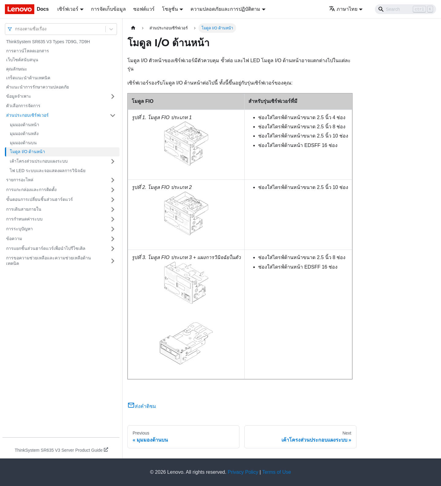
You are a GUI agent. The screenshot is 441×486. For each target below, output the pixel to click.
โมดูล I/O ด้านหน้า (27, 151)
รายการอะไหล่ (19, 179)
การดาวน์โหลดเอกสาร (27, 50)
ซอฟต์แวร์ (144, 9)
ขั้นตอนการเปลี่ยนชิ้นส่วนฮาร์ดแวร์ (39, 199)
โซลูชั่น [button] (170, 9)
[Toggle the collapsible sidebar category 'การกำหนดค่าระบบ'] (112, 219)
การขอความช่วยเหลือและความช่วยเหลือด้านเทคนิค (48, 260)
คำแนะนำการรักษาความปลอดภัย (37, 87)
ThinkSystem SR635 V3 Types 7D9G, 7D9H (48, 41)
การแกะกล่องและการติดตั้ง (31, 189)
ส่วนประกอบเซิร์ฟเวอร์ (27, 115)
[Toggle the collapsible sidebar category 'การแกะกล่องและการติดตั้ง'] (112, 190)
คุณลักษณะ (16, 68)
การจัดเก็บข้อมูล (108, 9)
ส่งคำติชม (141, 406)
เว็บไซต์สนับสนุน (22, 59)
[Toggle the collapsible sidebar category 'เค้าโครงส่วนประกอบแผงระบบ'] (112, 161)
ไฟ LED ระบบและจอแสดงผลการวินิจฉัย (47, 170)
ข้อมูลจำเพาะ (18, 96)
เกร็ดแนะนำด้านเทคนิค (28, 77)
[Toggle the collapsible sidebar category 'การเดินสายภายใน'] (112, 209)
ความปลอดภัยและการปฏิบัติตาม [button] (225, 9)
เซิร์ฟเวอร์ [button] (67, 9)
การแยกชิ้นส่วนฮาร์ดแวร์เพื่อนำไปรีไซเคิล (45, 248)
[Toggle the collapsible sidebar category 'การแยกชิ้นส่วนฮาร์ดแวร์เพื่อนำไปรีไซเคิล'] (112, 249)
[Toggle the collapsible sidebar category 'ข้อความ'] (112, 239)
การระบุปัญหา (19, 228)
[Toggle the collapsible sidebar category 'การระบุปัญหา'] (112, 229)
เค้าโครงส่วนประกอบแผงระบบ (39, 161)
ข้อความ (14, 238)
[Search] (405, 9)
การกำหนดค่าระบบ (24, 219)
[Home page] (133, 28)
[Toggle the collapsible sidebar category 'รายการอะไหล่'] (112, 180)
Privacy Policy (243, 472)
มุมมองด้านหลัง (24, 133)
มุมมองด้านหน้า (24, 124)
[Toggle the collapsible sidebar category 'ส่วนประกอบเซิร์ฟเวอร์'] (112, 115)
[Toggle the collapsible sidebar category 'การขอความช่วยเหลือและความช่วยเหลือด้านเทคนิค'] (112, 261)
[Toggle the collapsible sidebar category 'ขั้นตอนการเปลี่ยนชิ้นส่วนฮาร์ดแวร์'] (112, 200)
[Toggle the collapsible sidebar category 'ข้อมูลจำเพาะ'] (112, 96)
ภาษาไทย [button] (343, 9)
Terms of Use (276, 472)
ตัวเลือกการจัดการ (23, 105)
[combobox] (15, 28)
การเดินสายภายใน (23, 209)
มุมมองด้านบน (23, 142)
